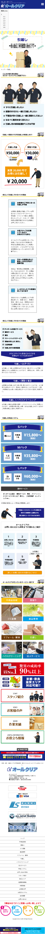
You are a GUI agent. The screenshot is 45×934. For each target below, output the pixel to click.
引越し (22, 858)
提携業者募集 (22, 882)
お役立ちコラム (22, 892)
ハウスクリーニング (22, 862)
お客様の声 (22, 889)
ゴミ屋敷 (22, 848)
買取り (22, 845)
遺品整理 (22, 852)
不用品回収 (22, 842)
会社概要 (22, 896)
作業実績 (22, 885)
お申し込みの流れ (22, 872)
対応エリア (22, 879)
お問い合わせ (22, 899)
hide (6, 11)
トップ (3, 69)
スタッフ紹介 (22, 875)
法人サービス (22, 865)
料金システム (22, 869)
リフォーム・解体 (22, 855)
